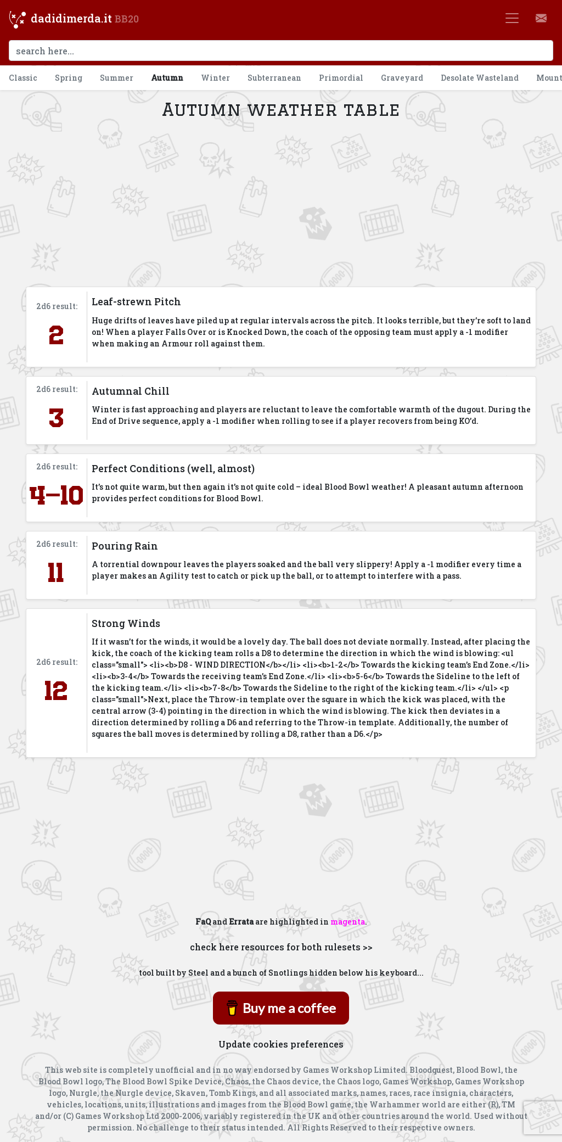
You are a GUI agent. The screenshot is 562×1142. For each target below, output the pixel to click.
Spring (68, 77)
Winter (215, 77)
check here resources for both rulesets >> (281, 947)
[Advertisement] (281, 203)
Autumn (167, 77)
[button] (541, 18)
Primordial (341, 77)
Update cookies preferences (281, 1044)
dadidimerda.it (71, 18)
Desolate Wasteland (480, 77)
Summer (116, 77)
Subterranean (274, 77)
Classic (23, 77)
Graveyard (402, 77)
